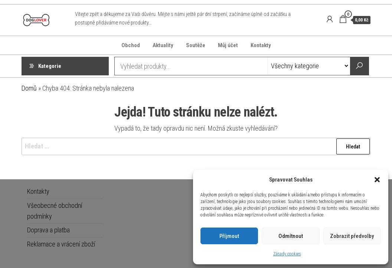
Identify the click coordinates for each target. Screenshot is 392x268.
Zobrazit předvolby (352, 236)
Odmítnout (290, 236)
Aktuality (163, 45)
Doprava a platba (48, 230)
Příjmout (229, 236)
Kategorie (49, 66)
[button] (377, 179)
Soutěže (195, 45)
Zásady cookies (287, 253)
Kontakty (261, 45)
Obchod (130, 45)
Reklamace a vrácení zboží (61, 244)
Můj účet (228, 45)
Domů (29, 88)
